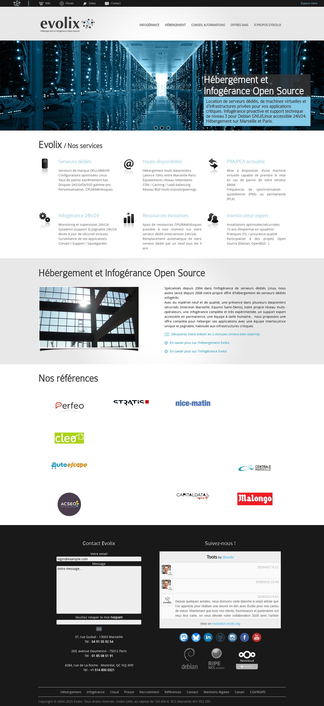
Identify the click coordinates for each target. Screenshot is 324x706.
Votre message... (98, 590)
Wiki (47, 3)
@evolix (228, 557)
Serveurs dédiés (75, 161)
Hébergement (175, 25)
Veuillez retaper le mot (99, 617)
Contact (116, 3)
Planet (70, 3)
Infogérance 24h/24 (78, 215)
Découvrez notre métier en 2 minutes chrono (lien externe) (215, 334)
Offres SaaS (239, 25)
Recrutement (149, 692)
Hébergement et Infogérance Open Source (121, 273)
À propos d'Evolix (267, 25)
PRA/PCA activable (246, 161)
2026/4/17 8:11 (268, 567)
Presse (129, 692)
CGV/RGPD (258, 692)
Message (99, 564)
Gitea (92, 3)
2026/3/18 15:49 (267, 582)
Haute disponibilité (162, 161)
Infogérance (149, 25)
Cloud (114, 692)
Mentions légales (216, 692)
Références (172, 692)
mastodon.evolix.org (226, 623)
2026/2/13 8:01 (268, 596)
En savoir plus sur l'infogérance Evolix (198, 351)
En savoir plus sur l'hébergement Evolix (199, 343)
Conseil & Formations (208, 25)
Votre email (99, 554)
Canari (240, 692)
